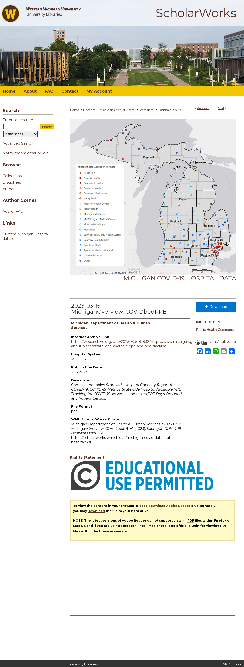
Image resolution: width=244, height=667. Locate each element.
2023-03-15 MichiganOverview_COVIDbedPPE (118, 308)
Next (221, 108)
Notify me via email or (26, 153)
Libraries (89, 110)
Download (216, 307)
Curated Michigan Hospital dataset (26, 236)
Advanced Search (18, 143)
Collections (12, 176)
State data (146, 110)
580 (178, 110)
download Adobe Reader (169, 506)
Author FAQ (13, 211)
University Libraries (83, 664)
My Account (232, 664)
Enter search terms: (20, 120)
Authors (9, 189)
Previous (203, 108)
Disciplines (12, 182)
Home (74, 110)
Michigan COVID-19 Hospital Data (179, 278)
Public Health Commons (215, 330)
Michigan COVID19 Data (117, 110)
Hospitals (164, 110)
